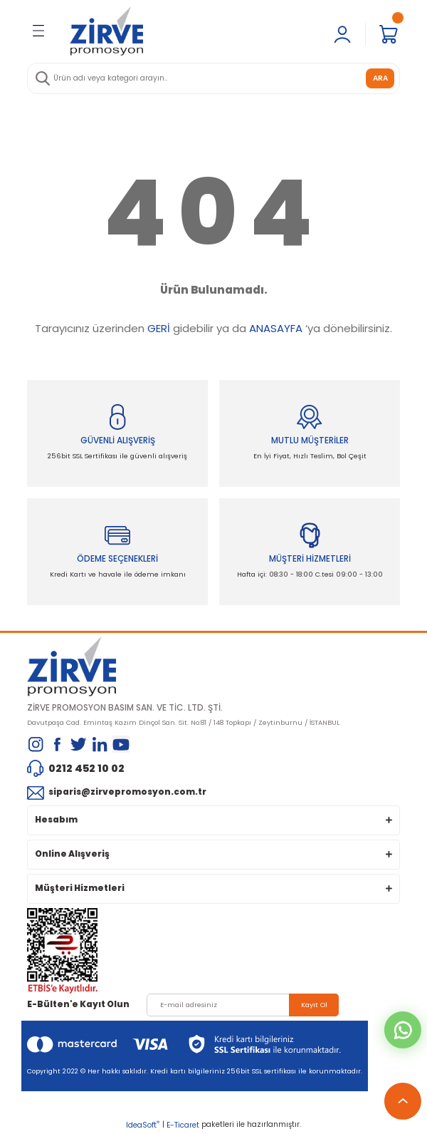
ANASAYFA (275, 328)
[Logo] (106, 31)
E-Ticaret (183, 1125)
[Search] (213, 78)
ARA (380, 78)
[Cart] (388, 34)
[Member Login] (342, 34)
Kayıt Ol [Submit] (314, 1004)
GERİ (158, 328)
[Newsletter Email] (243, 1005)
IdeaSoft (142, 1125)
